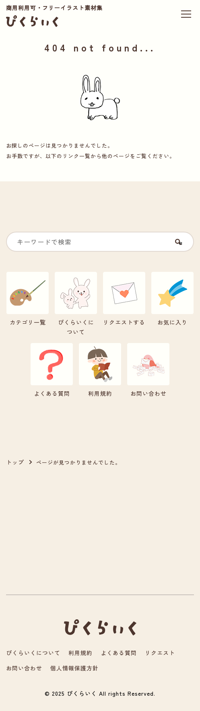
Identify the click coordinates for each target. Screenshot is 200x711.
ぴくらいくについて (33, 653)
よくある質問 (119, 653)
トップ (15, 462)
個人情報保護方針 (74, 668)
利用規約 (80, 653)
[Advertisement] (48, 531)
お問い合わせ (24, 668)
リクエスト (160, 653)
